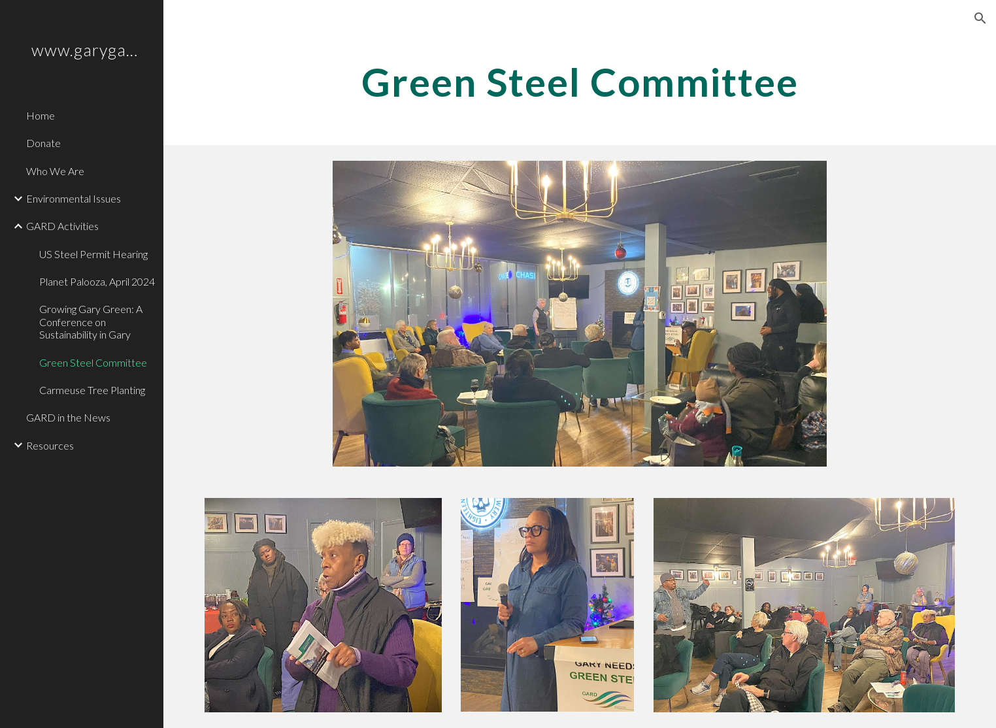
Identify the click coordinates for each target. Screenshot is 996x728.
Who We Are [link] (55, 171)
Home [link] (40, 115)
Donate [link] (43, 143)
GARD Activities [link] (62, 226)
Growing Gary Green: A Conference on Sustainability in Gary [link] (90, 321)
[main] (580, 81)
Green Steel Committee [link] (93, 362)
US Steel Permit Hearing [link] (93, 254)
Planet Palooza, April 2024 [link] (97, 281)
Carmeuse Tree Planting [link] (92, 390)
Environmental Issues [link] (73, 198)
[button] (980, 18)
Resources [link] (50, 445)
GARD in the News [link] (68, 417)
